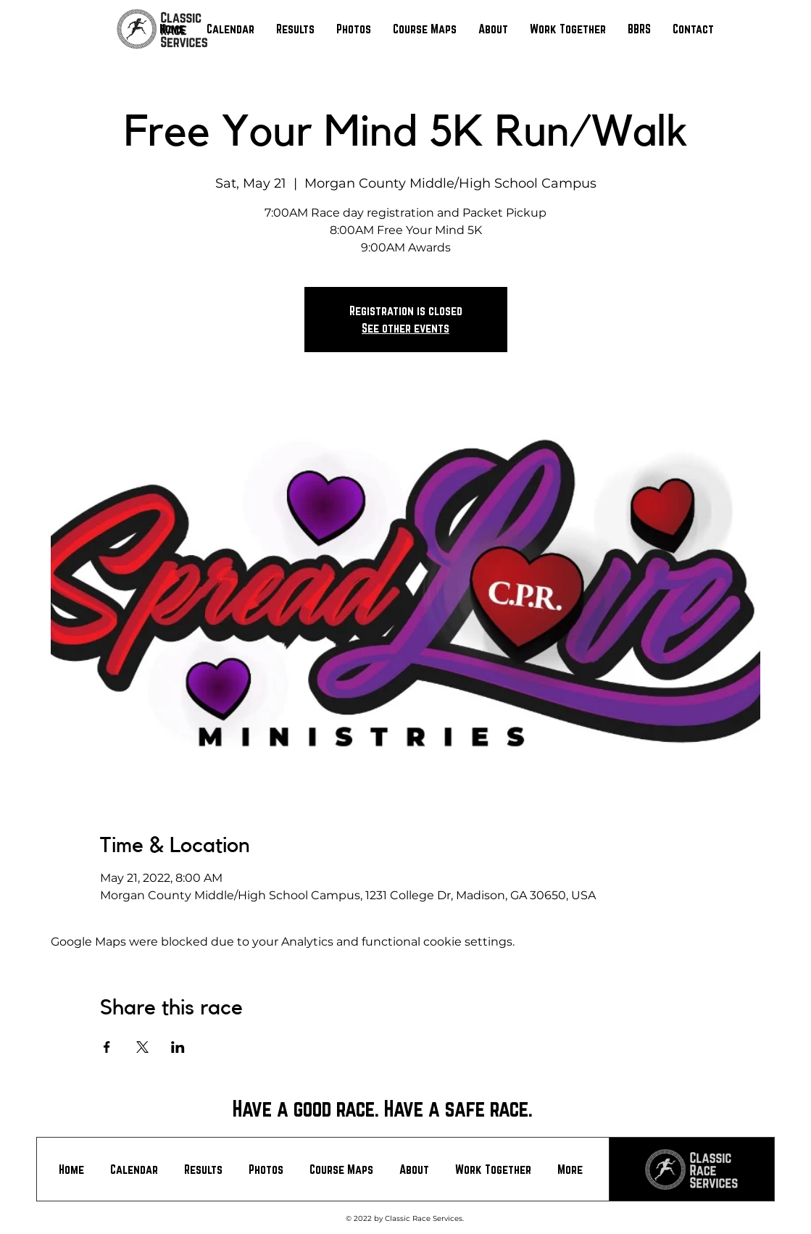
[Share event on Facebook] (107, 1047)
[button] (295, 29)
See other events (405, 328)
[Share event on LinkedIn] (178, 1047)
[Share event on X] (142, 1047)
